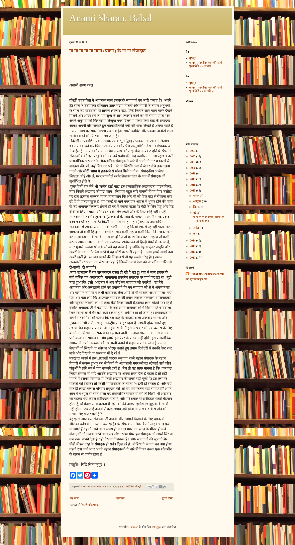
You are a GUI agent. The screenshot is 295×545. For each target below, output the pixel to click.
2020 (193, 167)
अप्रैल (196, 227)
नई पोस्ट (74, 498)
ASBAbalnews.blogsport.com (207, 273)
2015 (193, 190)
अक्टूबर (197, 201)
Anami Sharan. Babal (110, 18)
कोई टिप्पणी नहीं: (134, 486)
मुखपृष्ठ (192, 58)
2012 (193, 252)
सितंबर (197, 206)
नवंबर (196, 195)
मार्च (195, 233)
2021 (193, 162)
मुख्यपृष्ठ (120, 498)
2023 (193, 150)
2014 (193, 240)
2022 (193, 156)
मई (195, 212)
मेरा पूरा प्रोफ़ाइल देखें (196, 279)
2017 (193, 179)
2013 (193, 246)
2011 (193, 257)
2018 (193, 173)
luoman (134, 527)
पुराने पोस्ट (167, 498)
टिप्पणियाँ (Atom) (90, 504)
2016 (193, 184)
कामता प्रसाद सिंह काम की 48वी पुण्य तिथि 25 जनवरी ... (205, 64)
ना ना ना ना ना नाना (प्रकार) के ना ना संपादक (107, 50)
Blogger (156, 527)
